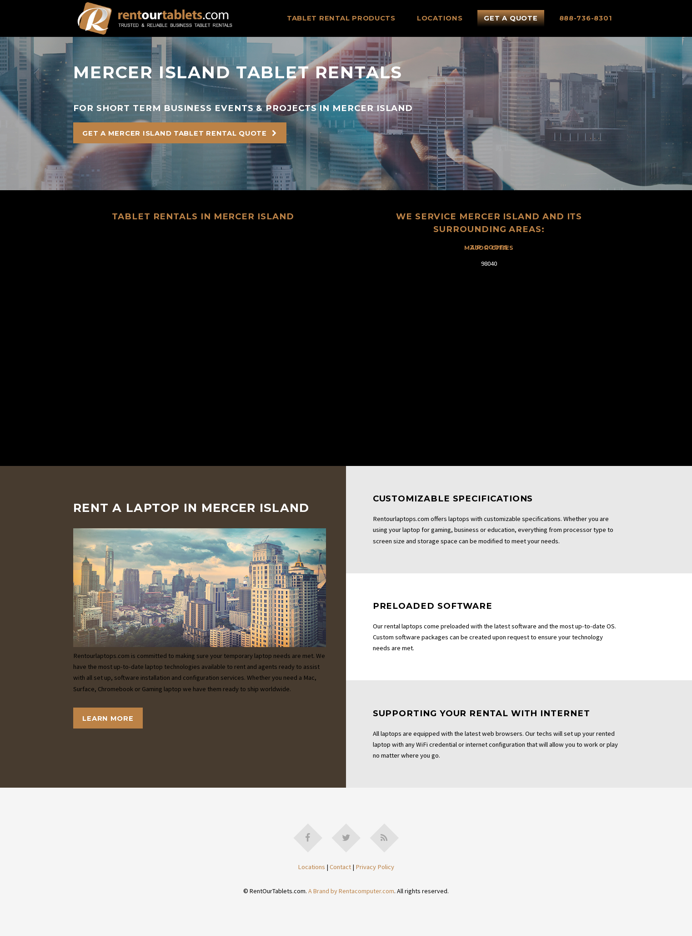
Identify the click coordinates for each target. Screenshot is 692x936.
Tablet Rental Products (341, 18)
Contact (340, 867)
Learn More (107, 718)
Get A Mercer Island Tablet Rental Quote (174, 133)
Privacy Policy (375, 867)
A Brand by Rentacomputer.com (351, 891)
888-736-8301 (585, 18)
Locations (440, 18)
